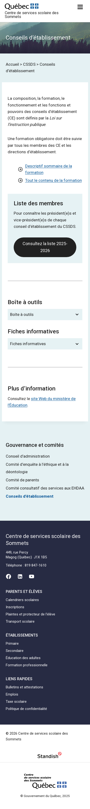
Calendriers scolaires (22, 600)
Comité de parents (22, 480)
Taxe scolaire (16, 701)
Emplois (12, 694)
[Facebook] (8, 577)
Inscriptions (15, 607)
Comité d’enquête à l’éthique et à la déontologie (37, 468)
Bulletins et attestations (24, 687)
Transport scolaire (20, 621)
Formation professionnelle (27, 665)
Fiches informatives (28, 343)
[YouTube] (32, 577)
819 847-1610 (35, 565)
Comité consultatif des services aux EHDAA (45, 488)
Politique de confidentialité (26, 709)
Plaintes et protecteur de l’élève (30, 614)
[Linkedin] (20, 577)
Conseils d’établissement (30, 496)
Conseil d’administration (28, 456)
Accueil (12, 64)
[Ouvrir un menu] (80, 6)
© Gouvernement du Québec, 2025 (45, 796)
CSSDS (29, 64)
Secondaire (15, 651)
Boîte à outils (22, 314)
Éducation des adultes (23, 658)
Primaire (12, 643)
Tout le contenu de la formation (53, 180)
